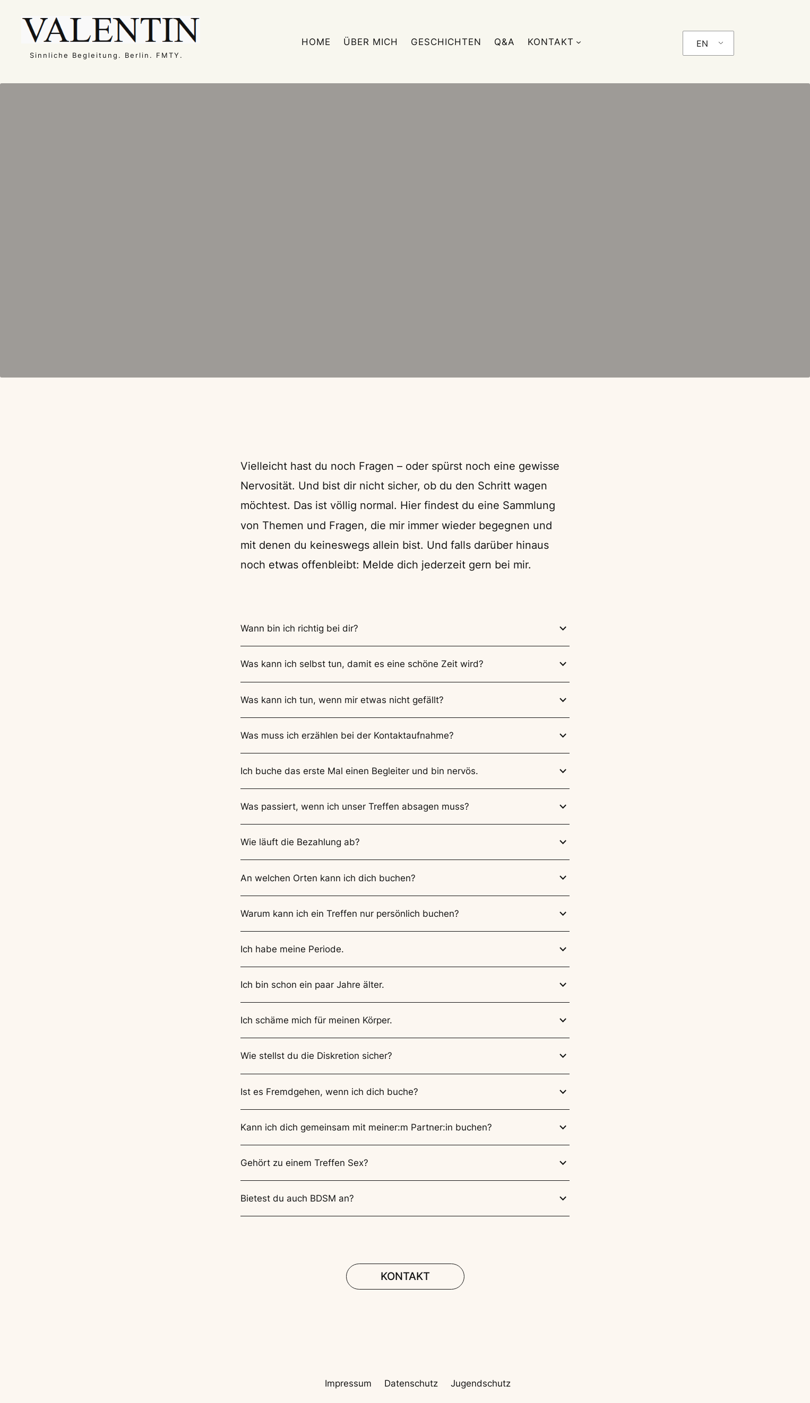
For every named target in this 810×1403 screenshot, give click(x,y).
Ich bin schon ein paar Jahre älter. (405, 985)
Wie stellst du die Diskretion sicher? (405, 1056)
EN (702, 43)
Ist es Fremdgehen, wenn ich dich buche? (405, 1092)
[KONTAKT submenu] (578, 42)
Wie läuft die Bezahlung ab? (405, 842)
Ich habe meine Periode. (405, 949)
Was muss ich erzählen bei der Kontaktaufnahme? (405, 735)
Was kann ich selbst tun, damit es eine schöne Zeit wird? (405, 664)
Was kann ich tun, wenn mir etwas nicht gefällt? (405, 700)
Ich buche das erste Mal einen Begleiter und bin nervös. (405, 771)
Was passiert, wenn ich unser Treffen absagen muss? (405, 806)
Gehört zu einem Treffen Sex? (405, 1163)
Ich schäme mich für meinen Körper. (405, 1020)
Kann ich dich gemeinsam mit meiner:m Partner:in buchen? (405, 1127)
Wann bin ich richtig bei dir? (405, 628)
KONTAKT (551, 42)
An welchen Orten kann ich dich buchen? (405, 877)
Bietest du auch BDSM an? (405, 1198)
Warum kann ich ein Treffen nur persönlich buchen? (405, 913)
